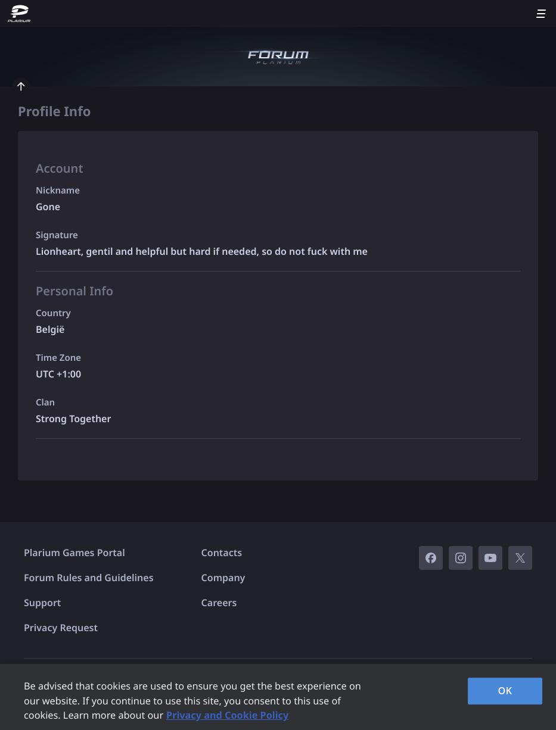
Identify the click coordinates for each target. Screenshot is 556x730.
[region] (278, 697)
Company (223, 577)
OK (505, 690)
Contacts (222, 552)
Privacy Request (61, 627)
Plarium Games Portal (74, 552)
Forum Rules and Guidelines (89, 577)
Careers (219, 602)
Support (42, 602)
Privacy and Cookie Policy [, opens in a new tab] (227, 715)
